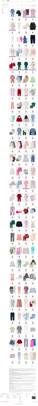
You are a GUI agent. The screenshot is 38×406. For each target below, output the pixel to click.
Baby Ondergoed (32, 389)
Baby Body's (20, 389)
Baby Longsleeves (14, 392)
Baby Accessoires (10, 391)
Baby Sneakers (23, 389)
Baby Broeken (15, 390)
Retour (22, 391)
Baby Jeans (28, 391)
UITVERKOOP (3, 13)
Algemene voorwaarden (9, 398)
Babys (15, 389)
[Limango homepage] (3, 0)
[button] (35, 0)
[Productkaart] (12, 15)
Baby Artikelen (13, 389)
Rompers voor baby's (19, 390)
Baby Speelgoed (28, 389)
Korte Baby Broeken (25, 391)
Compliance (8, 399)
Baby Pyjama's (17, 392)
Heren (2, 11)
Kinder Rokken (17, 389)
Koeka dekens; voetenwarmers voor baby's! (16, 391)
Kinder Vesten (31, 390)
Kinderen (28, 390)
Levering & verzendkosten (15, 398)
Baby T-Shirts (31, 391)
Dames (2, 10)
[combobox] (31, 2)
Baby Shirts (33, 390)
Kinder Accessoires (10, 392)
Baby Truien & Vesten (21, 392)
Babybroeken (22, 390)
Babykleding (10, 389)
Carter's (20, 391)
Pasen (2, 14)
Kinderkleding (26, 389)
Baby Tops (13, 390)
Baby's (2, 9)
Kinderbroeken (10, 390)
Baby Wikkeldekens (25, 390)
